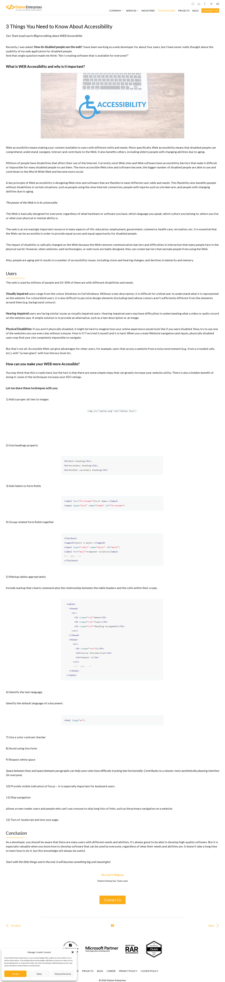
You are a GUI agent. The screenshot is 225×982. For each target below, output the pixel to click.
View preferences (63, 974)
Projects (184, 10)
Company (116, 10)
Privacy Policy (128, 971)
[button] (72, 952)
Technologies (166, 10)
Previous (12, 925)
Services (132, 10)
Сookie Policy (149, 971)
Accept (15, 974)
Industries (148, 10)
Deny (39, 974)
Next (214, 925)
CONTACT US (210, 10)
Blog (195, 10)
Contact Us (112, 900)
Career (111, 971)
